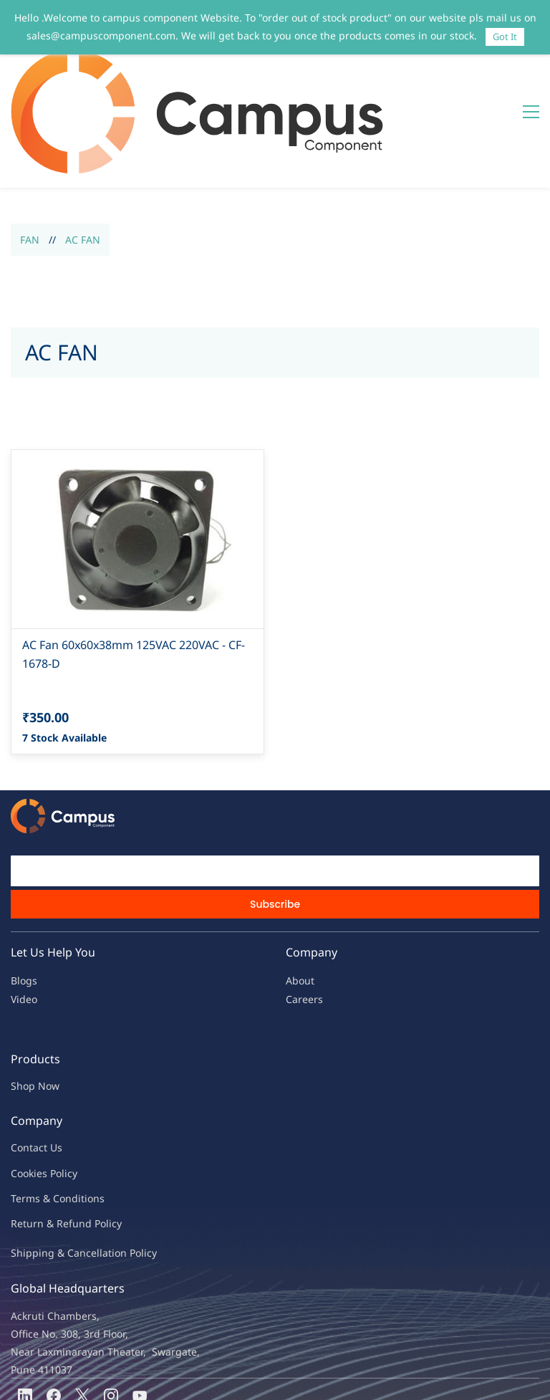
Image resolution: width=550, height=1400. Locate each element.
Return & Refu (45, 1137)
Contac (27, 1061)
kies (38, 1087)
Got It (505, 36)
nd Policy (100, 1137)
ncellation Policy (118, 1167)
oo (23, 1087)
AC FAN (82, 153)
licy (69, 1087)
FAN (29, 153)
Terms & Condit (48, 1112)
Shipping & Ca (45, 1167)
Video (24, 913)
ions (95, 1112)
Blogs (24, 894)
